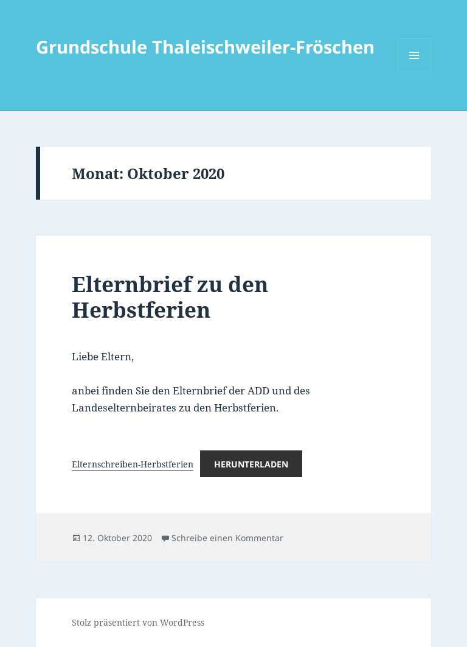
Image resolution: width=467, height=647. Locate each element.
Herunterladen (251, 464)
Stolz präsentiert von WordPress (138, 622)
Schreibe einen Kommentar (227, 538)
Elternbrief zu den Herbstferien (170, 297)
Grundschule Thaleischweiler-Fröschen (205, 46)
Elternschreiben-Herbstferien (132, 464)
